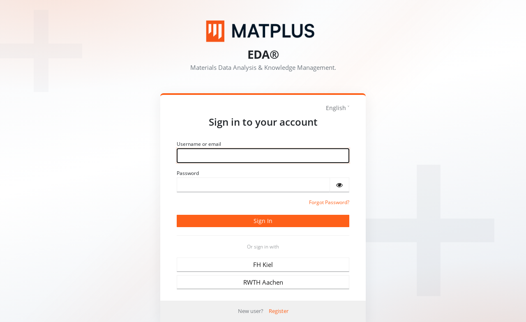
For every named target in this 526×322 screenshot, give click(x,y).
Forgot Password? (329, 202)
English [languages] (336, 108)
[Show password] (339, 184)
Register (278, 311)
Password (188, 173)
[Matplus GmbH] (263, 31)
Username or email (199, 143)
